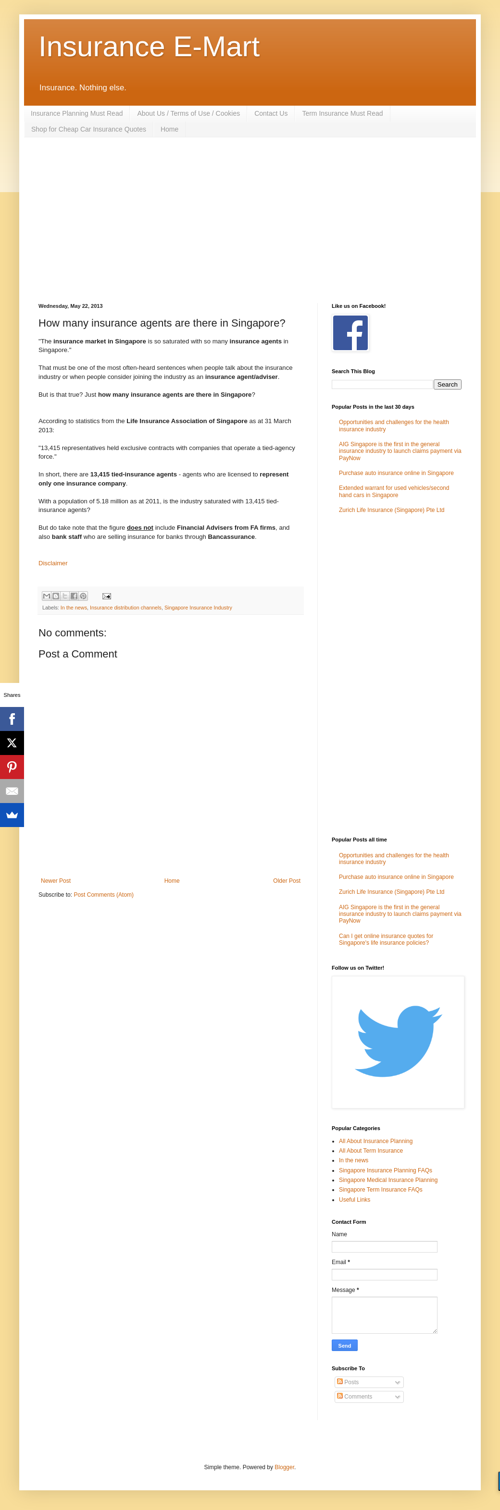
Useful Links (354, 1199)
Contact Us (271, 113)
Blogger (284, 1467)
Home (169, 129)
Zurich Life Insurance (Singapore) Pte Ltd (391, 510)
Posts (348, 1382)
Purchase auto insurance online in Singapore (396, 473)
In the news (74, 607)
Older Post (286, 880)
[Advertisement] (203, 219)
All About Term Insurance (371, 1150)
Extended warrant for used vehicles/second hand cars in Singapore (394, 491)
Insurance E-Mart (149, 46)
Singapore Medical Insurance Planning (388, 1180)
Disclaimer (53, 563)
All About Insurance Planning (375, 1141)
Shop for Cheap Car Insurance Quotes (88, 129)
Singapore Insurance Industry (198, 607)
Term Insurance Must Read (342, 113)
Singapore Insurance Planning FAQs (385, 1170)
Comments (354, 1396)
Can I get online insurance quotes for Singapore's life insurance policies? (386, 939)
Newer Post (56, 880)
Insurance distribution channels (126, 607)
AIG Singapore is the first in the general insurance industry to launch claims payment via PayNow (400, 451)
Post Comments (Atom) (104, 894)
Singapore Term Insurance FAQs (381, 1189)
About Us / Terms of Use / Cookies (188, 113)
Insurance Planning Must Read (77, 113)
